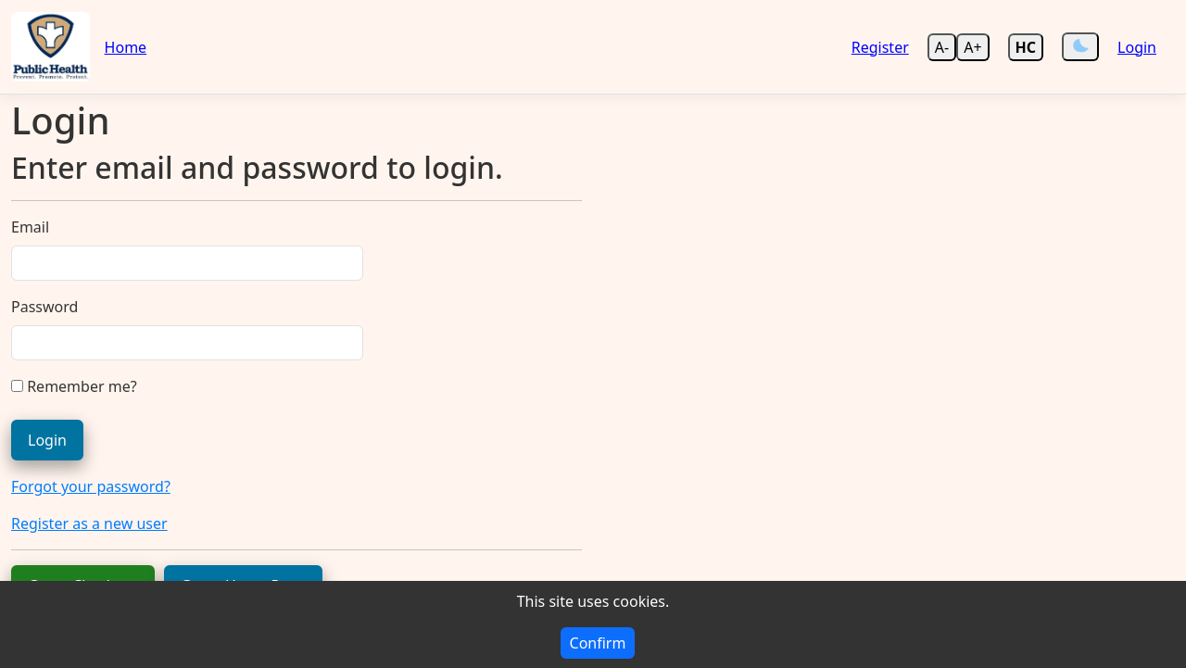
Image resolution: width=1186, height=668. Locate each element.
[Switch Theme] (1080, 47)
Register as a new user (89, 523)
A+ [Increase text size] (972, 47)
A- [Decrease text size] (942, 47)
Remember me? (74, 386)
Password (44, 306)
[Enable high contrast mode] (1026, 47)
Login (1136, 47)
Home (126, 47)
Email (30, 227)
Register (880, 47)
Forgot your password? (90, 486)
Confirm (598, 643)
